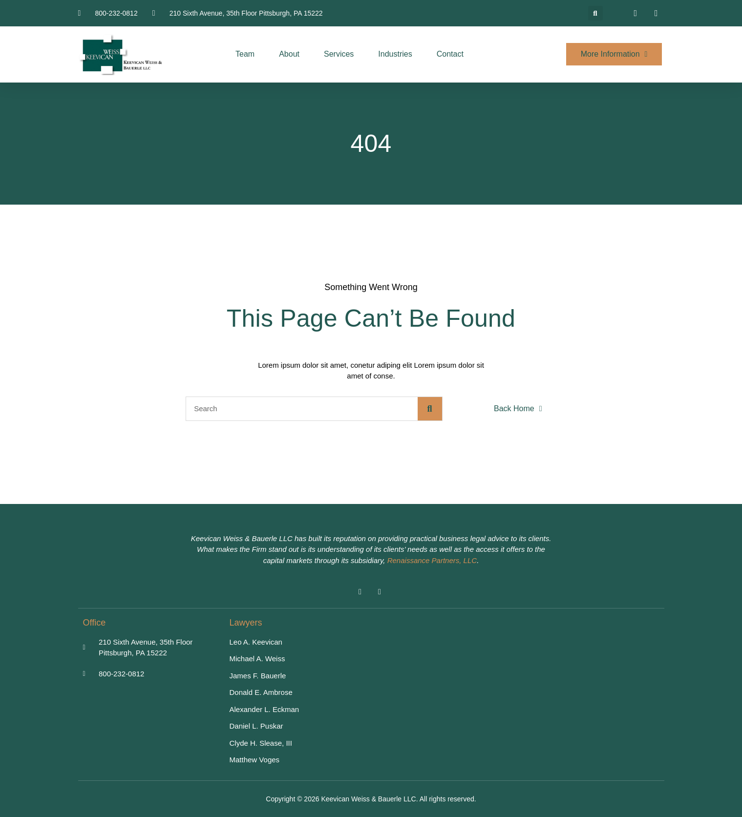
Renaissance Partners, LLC (432, 560)
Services (339, 54)
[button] (595, 13)
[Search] (430, 408)
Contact (450, 54)
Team (244, 54)
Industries (395, 54)
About (289, 54)
